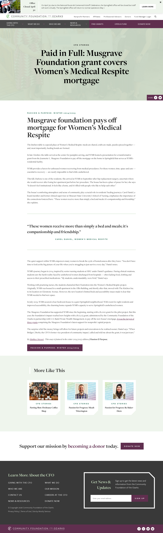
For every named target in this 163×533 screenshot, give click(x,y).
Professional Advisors (112, 16)
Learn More (147, 6)
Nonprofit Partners (82, 16)
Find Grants (97, 24)
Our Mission (52, 488)
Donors (128, 16)
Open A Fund (121, 24)
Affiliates (96, 16)
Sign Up (140, 498)
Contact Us (15, 495)
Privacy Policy (13, 511)
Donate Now (144, 24)
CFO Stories (81, 45)
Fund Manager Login (142, 16)
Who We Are (55, 24)
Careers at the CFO (56, 495)
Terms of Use (26, 511)
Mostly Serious (44, 511)
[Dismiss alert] (160, 2)
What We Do (34, 24)
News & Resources (75, 24)
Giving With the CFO (12, 24)
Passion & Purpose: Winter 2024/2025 (55, 347)
